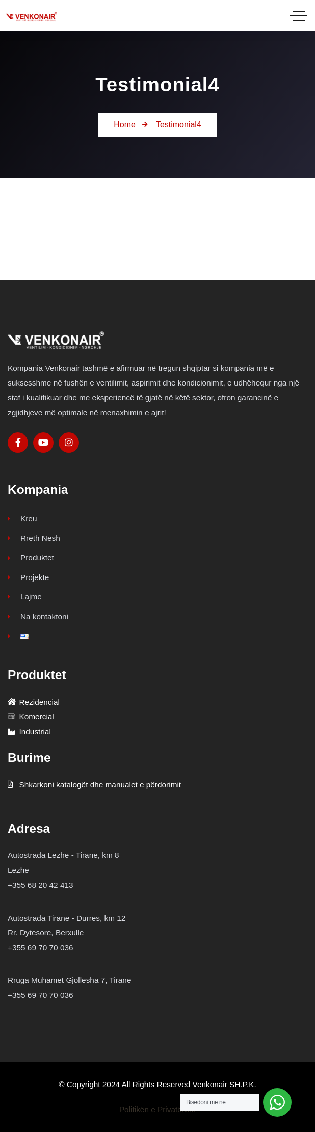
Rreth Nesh (34, 538)
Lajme (25, 596)
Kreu (22, 518)
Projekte (28, 577)
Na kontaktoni (38, 616)
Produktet (31, 557)
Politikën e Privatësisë (157, 1109)
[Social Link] (18, 442)
